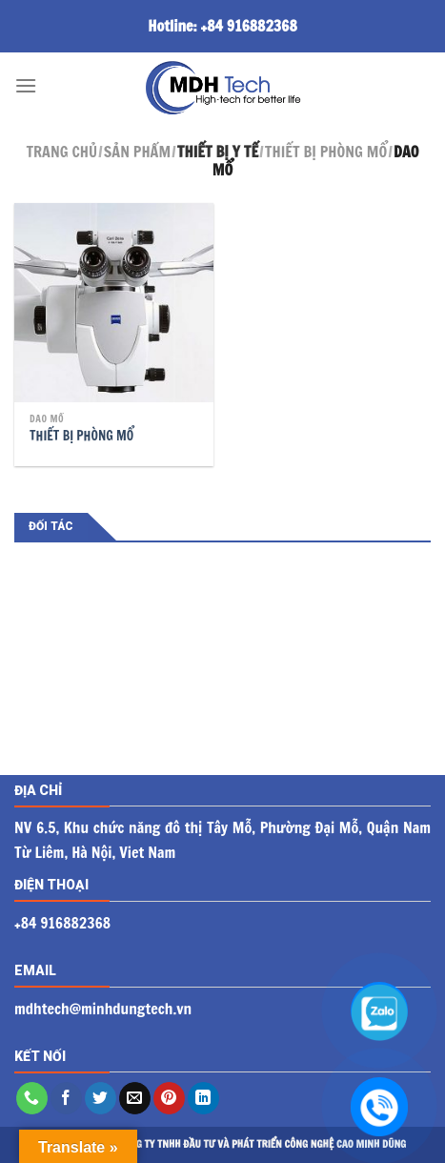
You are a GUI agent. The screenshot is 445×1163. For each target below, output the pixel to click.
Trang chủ (61, 151)
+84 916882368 (249, 25)
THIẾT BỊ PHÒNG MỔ (81, 435)
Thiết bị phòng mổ (326, 151)
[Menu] (25, 85)
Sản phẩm (137, 151)
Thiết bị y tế (217, 151)
